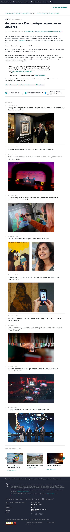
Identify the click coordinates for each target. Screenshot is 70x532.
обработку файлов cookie (23, 491)
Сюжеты (53, 13)
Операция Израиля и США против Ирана (14, 466)
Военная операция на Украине (54, 466)
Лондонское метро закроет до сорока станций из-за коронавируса (43, 31)
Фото (57, 13)
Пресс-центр (28, 479)
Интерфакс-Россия (36, 2)
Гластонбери (20, 85)
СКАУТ (7, 509)
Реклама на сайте (46, 479)
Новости (48, 13)
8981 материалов (51, 469)
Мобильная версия (6, 2)
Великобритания (10, 85)
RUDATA (33, 507)
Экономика (23, 13)
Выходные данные (30, 524)
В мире (18, 13)
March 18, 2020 (40, 75)
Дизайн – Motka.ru (51, 522)
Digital (43, 13)
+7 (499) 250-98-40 (50, 493)
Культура (33, 13)
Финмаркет (46, 2)
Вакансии (37, 479)
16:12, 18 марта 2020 (17, 19)
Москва (39, 13)
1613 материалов (11, 470)
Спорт (29, 13)
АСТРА (7, 512)
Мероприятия (57, 479)
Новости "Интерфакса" (36, 504)
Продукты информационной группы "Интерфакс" (30, 499)
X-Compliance (9, 507)
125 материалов (31, 467)
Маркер (8, 510)
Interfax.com (27, 2)
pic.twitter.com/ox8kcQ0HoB (22, 72)
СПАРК (7, 506)
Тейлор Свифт (40, 85)
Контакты (8, 479)
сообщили (22, 40)
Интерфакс (35, 7)
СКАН (32, 506)
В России (12, 13)
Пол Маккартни (30, 85)
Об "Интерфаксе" (17, 2)
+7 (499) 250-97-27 (15, 495)
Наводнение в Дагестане (35, 465)
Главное (7, 13)
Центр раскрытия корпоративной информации (39, 510)
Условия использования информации (34, 522)
